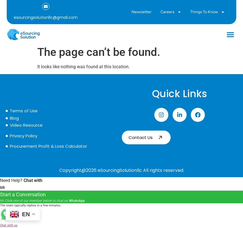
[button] (230, 34)
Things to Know (207, 12)
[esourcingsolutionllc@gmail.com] (45, 6)
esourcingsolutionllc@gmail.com (46, 17)
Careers (171, 12)
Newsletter (142, 12)
